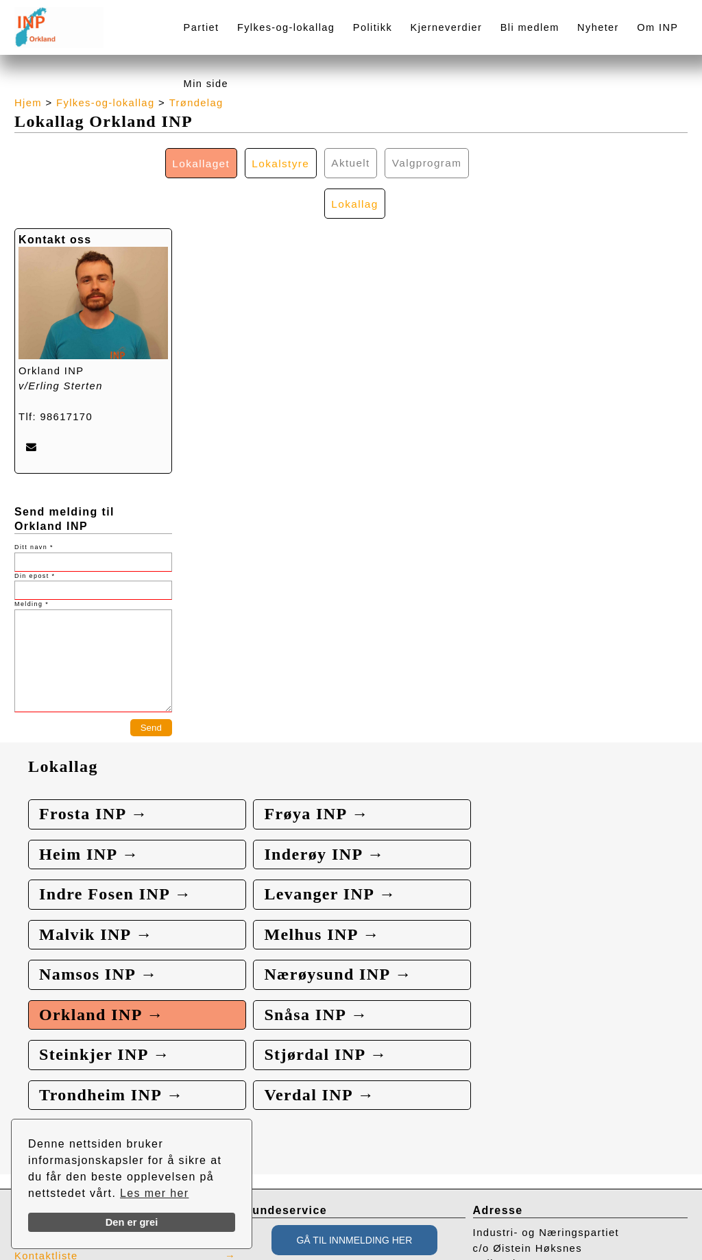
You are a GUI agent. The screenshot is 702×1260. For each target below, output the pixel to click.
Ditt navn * (33, 508)
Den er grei (132, 1222)
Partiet (201, 27)
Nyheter (598, 27)
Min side (206, 83)
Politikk (372, 27)
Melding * (31, 564)
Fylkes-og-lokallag (286, 27)
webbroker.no (69, 1255)
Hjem (28, 102)
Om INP (657, 27)
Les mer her (154, 1193)
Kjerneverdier (447, 27)
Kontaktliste (46, 1096)
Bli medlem (529, 27)
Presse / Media (55, 1072)
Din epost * (34, 536)
